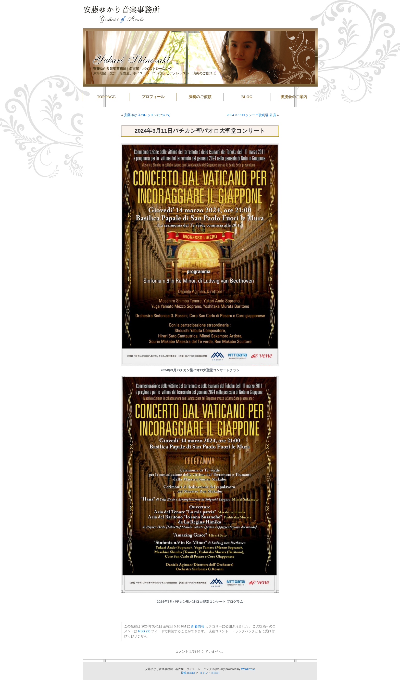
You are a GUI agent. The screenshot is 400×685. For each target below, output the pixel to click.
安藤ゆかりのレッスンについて (147, 115)
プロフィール (153, 97)
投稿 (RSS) (188, 672)
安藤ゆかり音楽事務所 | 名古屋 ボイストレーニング (132, 69)
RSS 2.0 (144, 631)
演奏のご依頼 (200, 97)
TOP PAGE (106, 97)
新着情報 (197, 626)
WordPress (248, 668)
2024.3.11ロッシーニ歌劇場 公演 (251, 115)
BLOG (246, 97)
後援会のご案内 (293, 97)
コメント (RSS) (209, 672)
